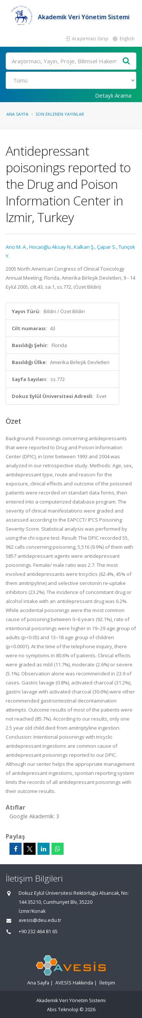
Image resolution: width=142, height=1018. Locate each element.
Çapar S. (106, 246)
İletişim (107, 983)
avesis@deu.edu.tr (40, 920)
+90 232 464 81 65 (38, 931)
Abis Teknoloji (62, 1009)
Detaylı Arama (113, 95)
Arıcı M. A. (16, 246)
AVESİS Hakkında (74, 983)
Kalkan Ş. (84, 246)
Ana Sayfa (17, 114)
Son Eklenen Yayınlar (60, 114)
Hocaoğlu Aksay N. (50, 246)
